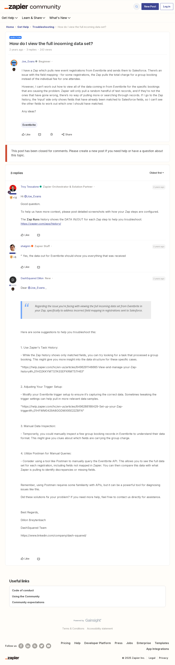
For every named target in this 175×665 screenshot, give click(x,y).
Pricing (65, 643)
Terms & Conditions (73, 628)
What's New (60, 18)
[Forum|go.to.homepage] (33, 6)
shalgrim (25, 246)
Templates (162, 643)
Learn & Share (34, 18)
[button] (150, 6)
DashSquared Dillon (32, 278)
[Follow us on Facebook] (21, 646)
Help (77, 643)
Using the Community (26, 596)
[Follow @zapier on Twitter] (41, 646)
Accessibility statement (100, 628)
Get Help (10, 18)
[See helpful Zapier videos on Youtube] (48, 646)
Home (10, 27)
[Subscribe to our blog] (34, 646)
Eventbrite (29, 124)
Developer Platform (97, 643)
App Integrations (157, 649)
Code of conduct (23, 590)
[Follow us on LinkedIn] (27, 646)
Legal (152, 657)
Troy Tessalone (30, 186)
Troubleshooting (43, 27)
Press (119, 643)
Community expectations (28, 602)
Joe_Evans (28, 61)
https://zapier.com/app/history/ (41, 223)
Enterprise (144, 643)
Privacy (163, 657)
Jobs (129, 643)
